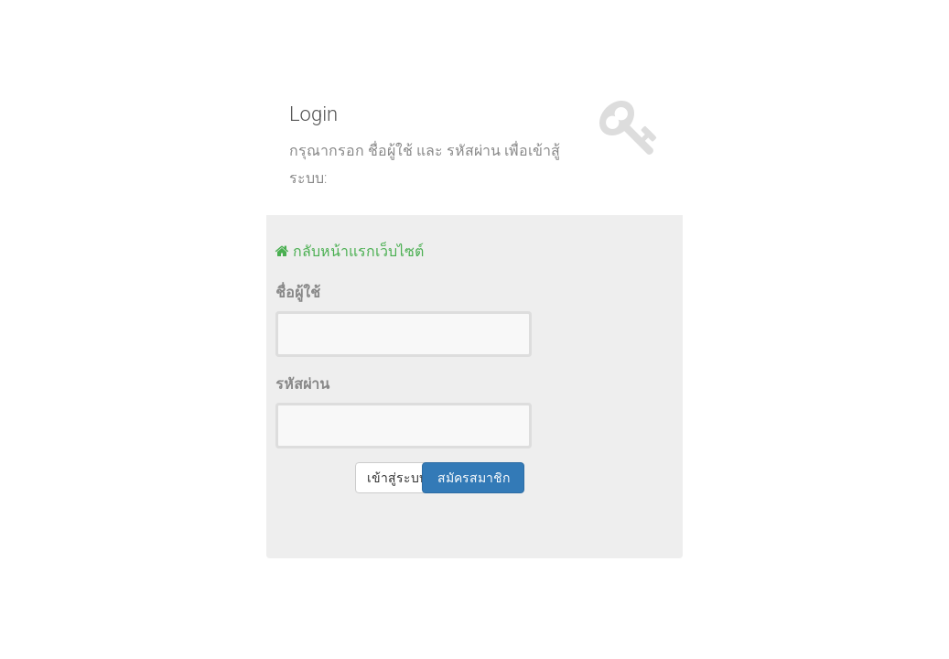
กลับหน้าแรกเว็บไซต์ (356, 250)
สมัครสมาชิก (473, 477)
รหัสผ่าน (302, 384)
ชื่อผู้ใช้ (297, 292)
